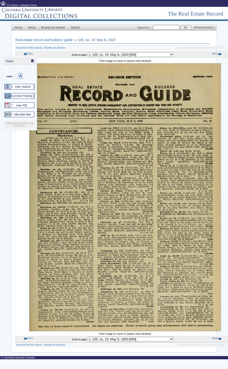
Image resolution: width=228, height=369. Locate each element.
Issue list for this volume (29, 47)
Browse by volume (53, 27)
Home (18, 27)
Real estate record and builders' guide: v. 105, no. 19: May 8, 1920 (65, 40)
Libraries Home (28, 5)
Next (216, 53)
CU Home (12, 5)
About (31, 27)
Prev (28, 53)
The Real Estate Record (195, 13)
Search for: (143, 27)
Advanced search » (204, 27)
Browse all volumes (54, 47)
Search (75, 27)
